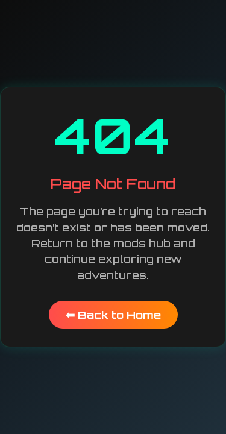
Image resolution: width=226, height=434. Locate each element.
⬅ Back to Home (113, 314)
